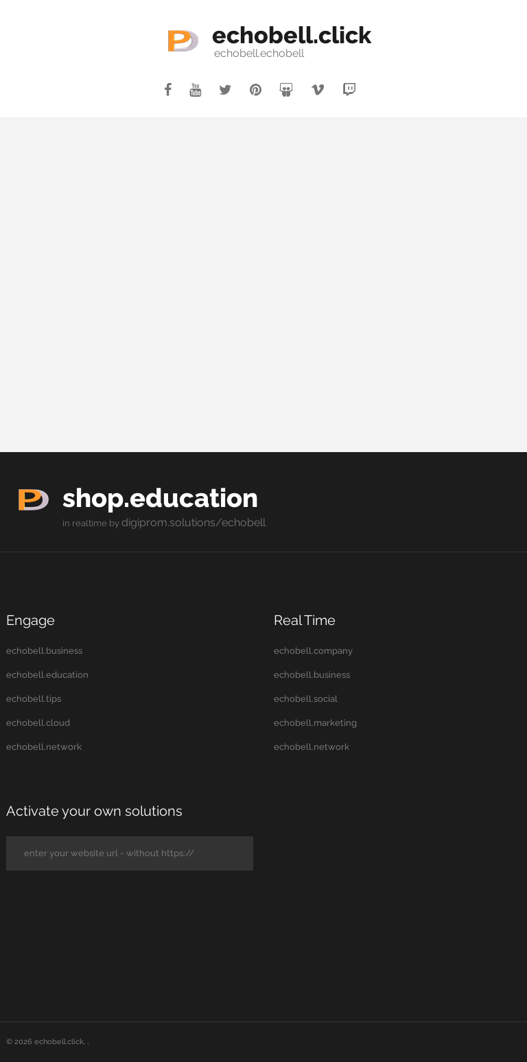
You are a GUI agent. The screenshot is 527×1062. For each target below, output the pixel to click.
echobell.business (44, 649)
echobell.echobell (227, 53)
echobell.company (313, 649)
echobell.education (47, 673)
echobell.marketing (315, 721)
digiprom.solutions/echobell (181, 522)
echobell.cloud (38, 721)
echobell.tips (33, 697)
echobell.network (44, 745)
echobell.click (291, 32)
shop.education (192, 494)
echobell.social (306, 697)
